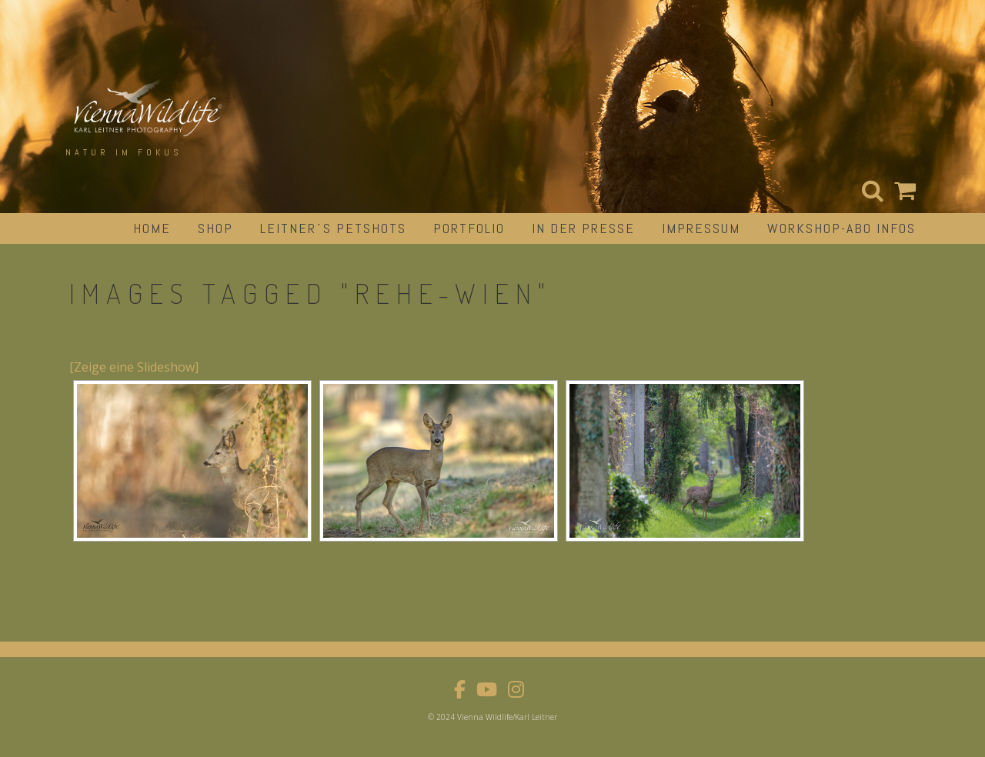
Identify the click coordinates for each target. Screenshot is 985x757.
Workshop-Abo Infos (841, 228)
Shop (215, 228)
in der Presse (583, 228)
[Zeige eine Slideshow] (134, 366)
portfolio (469, 228)
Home (152, 228)
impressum (701, 228)
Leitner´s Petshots (333, 228)
